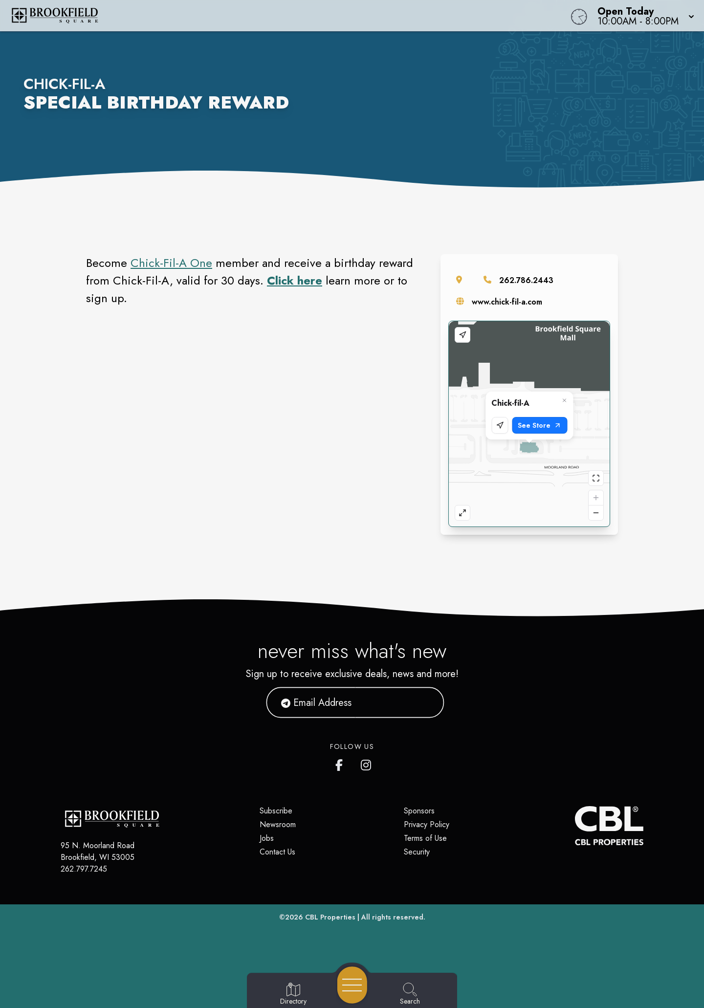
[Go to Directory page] (293, 994)
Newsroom (278, 824)
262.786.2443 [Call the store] (526, 280)
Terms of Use (425, 838)
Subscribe (276, 810)
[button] (643, 15)
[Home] (266, 15)
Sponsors (419, 810)
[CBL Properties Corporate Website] (574, 825)
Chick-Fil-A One (171, 262)
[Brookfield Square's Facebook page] (341, 763)
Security (417, 851)
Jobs (267, 838)
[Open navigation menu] (352, 985)
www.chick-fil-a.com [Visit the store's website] (507, 301)
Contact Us (277, 851)
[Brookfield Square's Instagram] (366, 763)
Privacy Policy (426, 824)
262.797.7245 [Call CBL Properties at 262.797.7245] (84, 869)
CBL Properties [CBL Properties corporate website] (330, 917)
